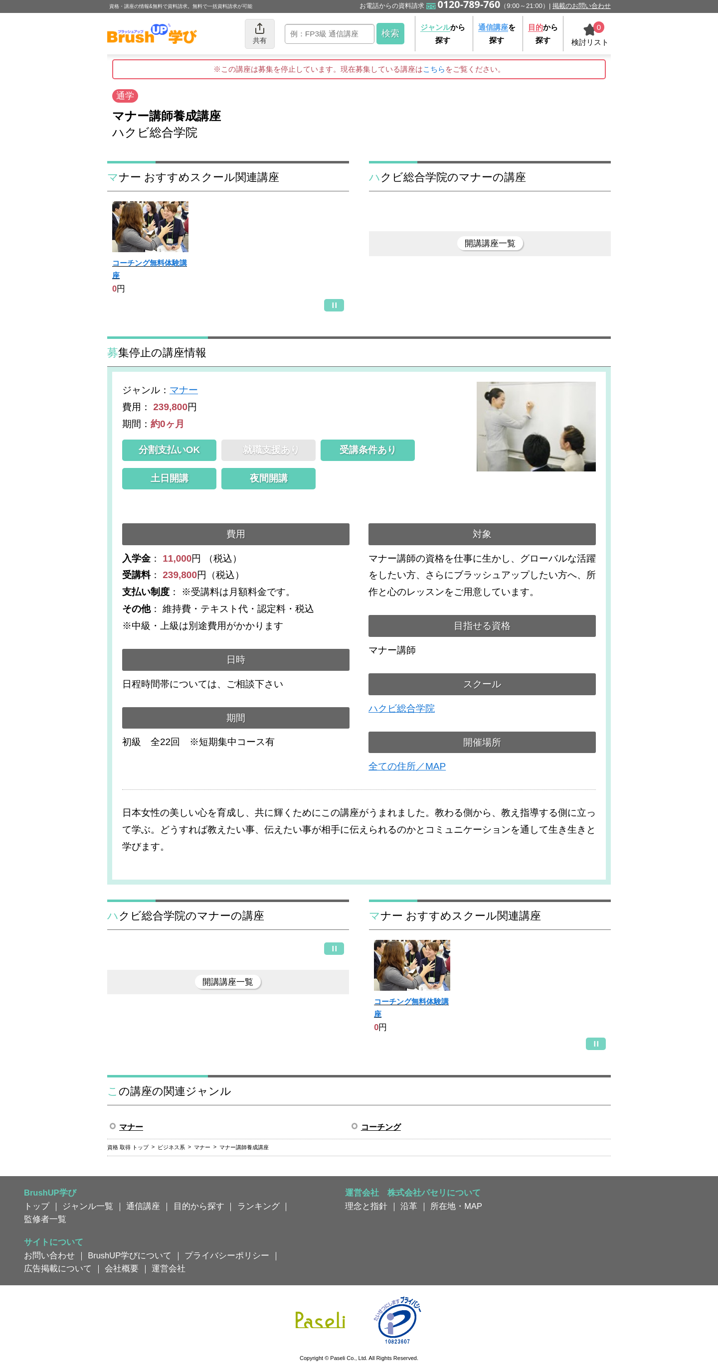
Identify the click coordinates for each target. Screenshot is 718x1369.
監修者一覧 (45, 1219)
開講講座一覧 (490, 243)
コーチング (381, 1127)
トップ (36, 1206)
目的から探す (199, 1206)
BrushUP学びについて (130, 1255)
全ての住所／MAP (407, 766)
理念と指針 (366, 1206)
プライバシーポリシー (226, 1255)
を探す (497, 33)
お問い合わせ (49, 1255)
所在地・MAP (456, 1206)
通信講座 (143, 1206)
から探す (442, 33)
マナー (184, 390)
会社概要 (122, 1268)
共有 (259, 33)
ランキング (258, 1206)
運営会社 (168, 1268)
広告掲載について (58, 1268)
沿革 (408, 1206)
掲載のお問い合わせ (581, 5)
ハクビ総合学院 (401, 708)
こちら (434, 69)
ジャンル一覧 (87, 1206)
